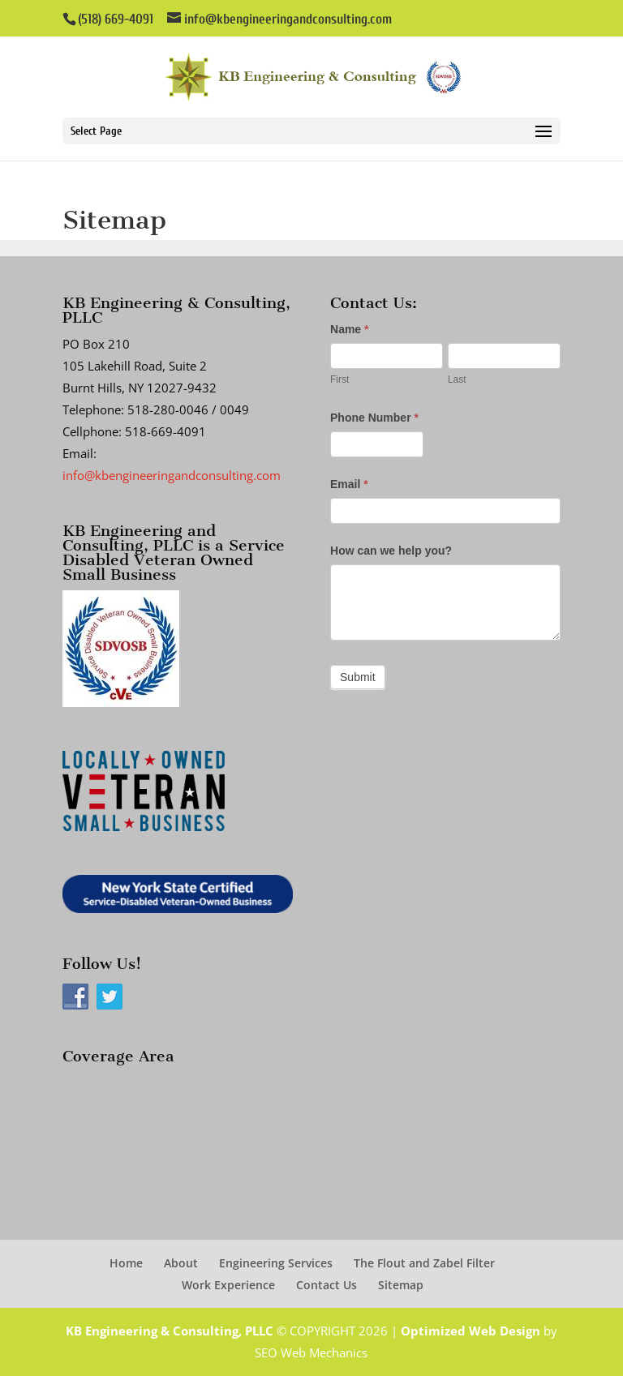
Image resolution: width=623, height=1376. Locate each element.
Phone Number (374, 417)
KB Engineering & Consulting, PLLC (169, 1330)
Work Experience (228, 1284)
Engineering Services (276, 1263)
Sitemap (400, 1284)
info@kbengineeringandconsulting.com (171, 475)
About (181, 1263)
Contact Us (326, 1284)
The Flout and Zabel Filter (424, 1263)
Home (126, 1263)
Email (349, 484)
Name (349, 329)
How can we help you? (391, 550)
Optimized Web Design (470, 1330)
